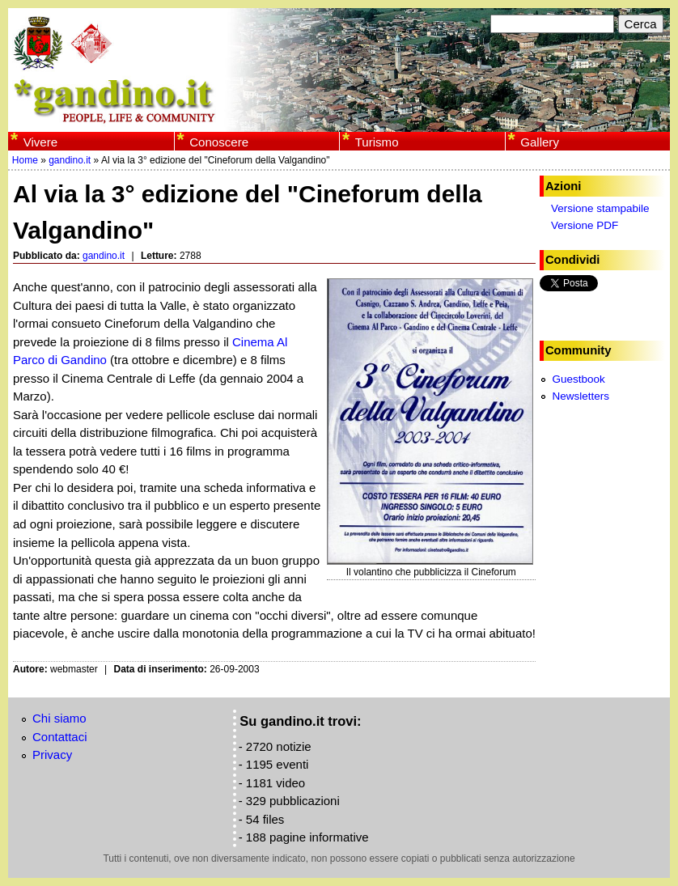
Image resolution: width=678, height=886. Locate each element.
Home (25, 160)
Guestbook (578, 379)
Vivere (40, 142)
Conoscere (218, 142)
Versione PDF (584, 225)
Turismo (377, 142)
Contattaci (59, 737)
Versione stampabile (600, 208)
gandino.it (70, 160)
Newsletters (580, 396)
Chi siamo (59, 718)
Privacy (52, 754)
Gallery (539, 142)
